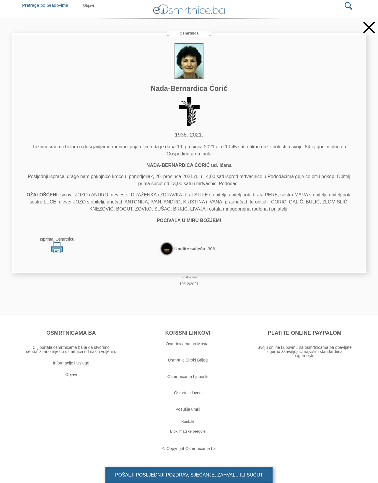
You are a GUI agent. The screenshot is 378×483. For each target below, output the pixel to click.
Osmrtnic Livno (187, 392)
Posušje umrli (187, 409)
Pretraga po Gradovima (47, 5)
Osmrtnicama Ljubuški (187, 376)
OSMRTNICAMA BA (71, 333)
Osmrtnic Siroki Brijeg (188, 360)
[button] (189, 475)
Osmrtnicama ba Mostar (188, 343)
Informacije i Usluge (71, 363)
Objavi (71, 374)
